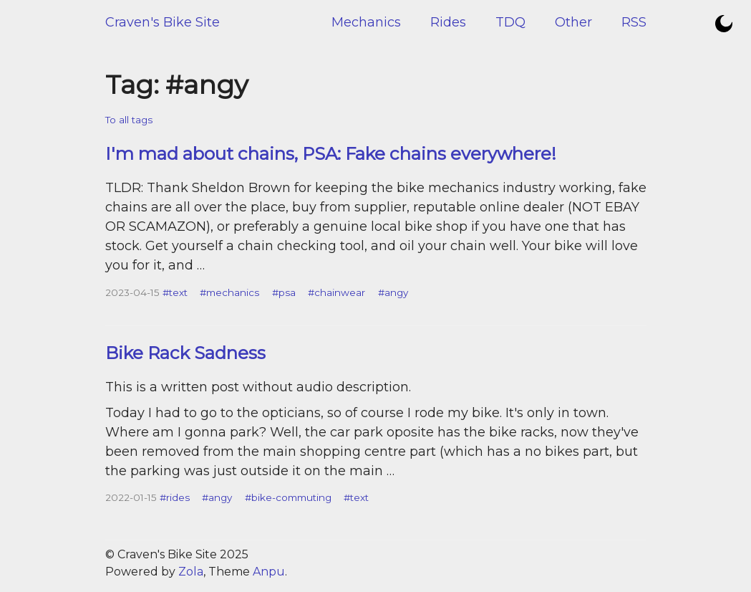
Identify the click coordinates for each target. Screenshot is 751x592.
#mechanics (229, 292)
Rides (448, 22)
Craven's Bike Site (162, 22)
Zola (190, 571)
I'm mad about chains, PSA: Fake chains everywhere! (330, 153)
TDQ (510, 22)
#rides (175, 497)
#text (175, 292)
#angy (393, 292)
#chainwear (336, 292)
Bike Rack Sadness (185, 352)
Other (573, 22)
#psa (284, 292)
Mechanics (366, 22)
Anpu (269, 571)
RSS (633, 22)
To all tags (128, 119)
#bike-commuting (288, 497)
